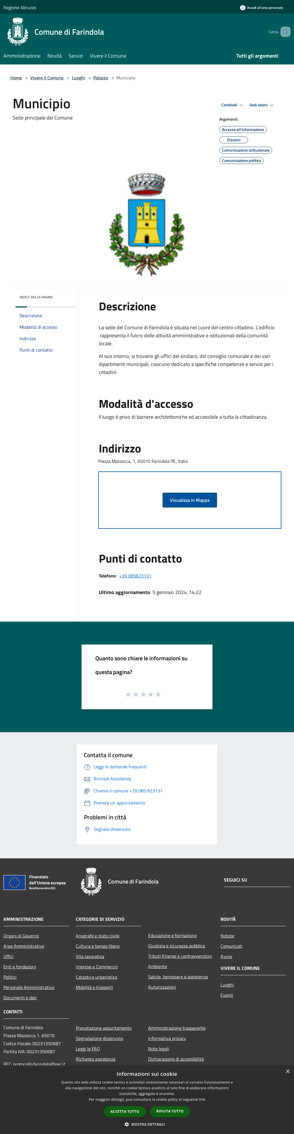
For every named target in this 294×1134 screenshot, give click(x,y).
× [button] (287, 1072)
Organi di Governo (21, 935)
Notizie (227, 935)
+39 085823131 (135, 575)
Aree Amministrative (23, 946)
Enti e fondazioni (19, 966)
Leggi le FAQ (88, 1048)
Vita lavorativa (90, 956)
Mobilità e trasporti (94, 987)
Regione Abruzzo (19, 7)
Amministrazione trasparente (177, 1028)
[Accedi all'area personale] (262, 7)
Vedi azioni (262, 105)
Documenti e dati (20, 997)
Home (16, 77)
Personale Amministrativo (28, 987)
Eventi (226, 995)
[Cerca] (284, 32)
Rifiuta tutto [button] (170, 1111)
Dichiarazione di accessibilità (176, 1058)
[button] (147, 1124)
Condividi (233, 105)
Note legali (158, 1048)
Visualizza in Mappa (190, 500)
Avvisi (226, 956)
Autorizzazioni (162, 987)
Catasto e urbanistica (96, 977)
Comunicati (231, 946)
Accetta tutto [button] (125, 1111)
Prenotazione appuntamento (103, 1028)
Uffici (8, 956)
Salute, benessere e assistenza (178, 976)
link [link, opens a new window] (202, 1099)
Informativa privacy (167, 1038)
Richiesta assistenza (95, 1058)
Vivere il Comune (47, 77)
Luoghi (78, 77)
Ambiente (157, 966)
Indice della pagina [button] (36, 297)
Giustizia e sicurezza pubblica (176, 945)
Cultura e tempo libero (97, 946)
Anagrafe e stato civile (97, 935)
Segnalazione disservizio (99, 1038)
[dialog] (147, 1100)
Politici (10, 977)
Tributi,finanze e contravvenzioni (180, 956)
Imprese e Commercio (97, 966)
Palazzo (100, 77)
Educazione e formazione (172, 935)
